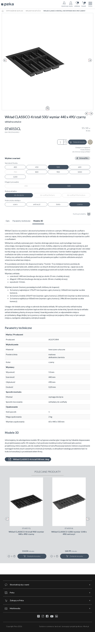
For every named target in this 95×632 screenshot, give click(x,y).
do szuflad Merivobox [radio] (76, 195)
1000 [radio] (80, 172)
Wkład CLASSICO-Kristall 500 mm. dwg (28, 459)
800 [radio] (36, 172)
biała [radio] (58, 204)
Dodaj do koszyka (77, 142)
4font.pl (86, 626)
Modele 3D (38, 221)
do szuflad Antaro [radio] (47, 195)
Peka (9, 592)
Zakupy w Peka (14, 600)
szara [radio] (15, 204)
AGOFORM (53, 339)
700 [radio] (15, 172)
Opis (8, 221)
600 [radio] (79, 167)
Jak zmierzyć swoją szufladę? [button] (81, 152)
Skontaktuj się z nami (17, 584)
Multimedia (12, 608)
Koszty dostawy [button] (85, 150)
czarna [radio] (80, 204)
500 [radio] (58, 167)
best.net (58, 626)
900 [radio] (58, 172)
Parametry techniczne (21, 221)
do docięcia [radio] (19, 195)
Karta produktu (81, 214)
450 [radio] (36, 167)
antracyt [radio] (36, 204)
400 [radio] (15, 167)
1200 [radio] (15, 177)
